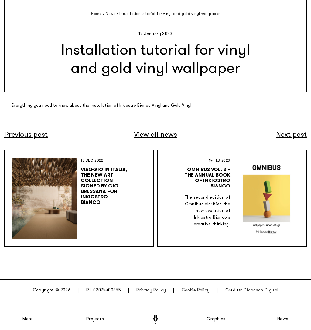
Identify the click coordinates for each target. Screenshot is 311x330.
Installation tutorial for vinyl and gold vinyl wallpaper (169, 13)
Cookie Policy (196, 290)
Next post (291, 134)
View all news (155, 134)
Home (96, 13)
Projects (95, 319)
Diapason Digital (261, 290)
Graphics (216, 319)
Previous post (26, 134)
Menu (28, 319)
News (283, 319)
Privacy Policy (151, 290)
